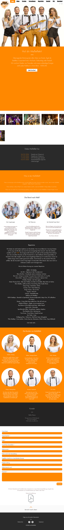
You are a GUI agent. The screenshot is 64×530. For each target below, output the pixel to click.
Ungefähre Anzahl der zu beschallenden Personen (13, 458)
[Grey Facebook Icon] (60, 3)
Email (3, 440)
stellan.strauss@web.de (33, 420)
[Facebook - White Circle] (29, 522)
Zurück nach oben (31, 509)
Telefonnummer (5, 449)
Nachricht (4, 471)
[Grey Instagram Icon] (61, 3)
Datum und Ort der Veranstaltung (9, 453)
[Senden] (59, 484)
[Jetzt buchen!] (32, 70)
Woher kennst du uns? (7, 467)
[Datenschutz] (20, 522)
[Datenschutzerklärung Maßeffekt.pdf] (31, 499)
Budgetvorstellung (6, 462)
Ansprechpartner (5, 435)
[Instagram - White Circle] (33, 522)
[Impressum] (41, 522)
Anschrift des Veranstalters (7, 444)
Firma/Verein (5, 431)
